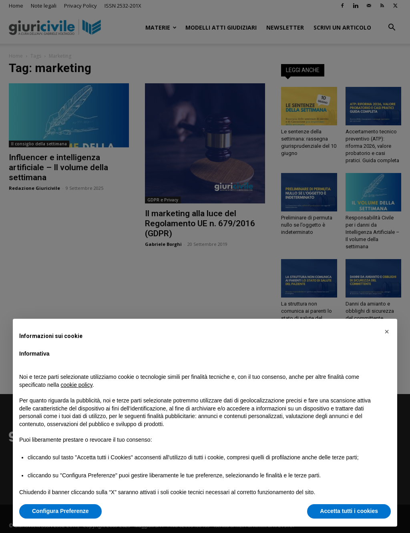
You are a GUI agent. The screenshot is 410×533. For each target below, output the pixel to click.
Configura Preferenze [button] (60, 511)
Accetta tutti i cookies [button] (349, 511)
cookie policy (76, 385)
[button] (386, 331)
